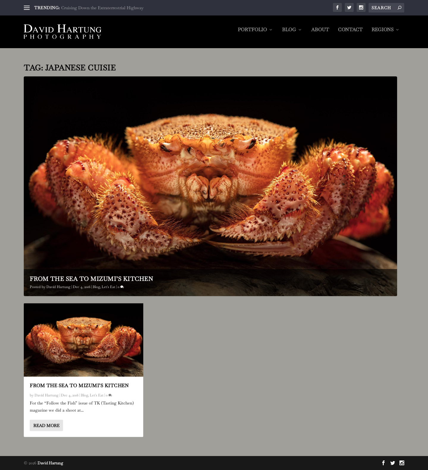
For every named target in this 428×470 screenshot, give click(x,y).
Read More (46, 425)
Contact (350, 34)
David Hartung (58, 286)
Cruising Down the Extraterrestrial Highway (102, 7)
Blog (289, 34)
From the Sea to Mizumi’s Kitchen (91, 279)
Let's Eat (108, 286)
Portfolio (252, 34)
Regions (383, 34)
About (320, 34)
